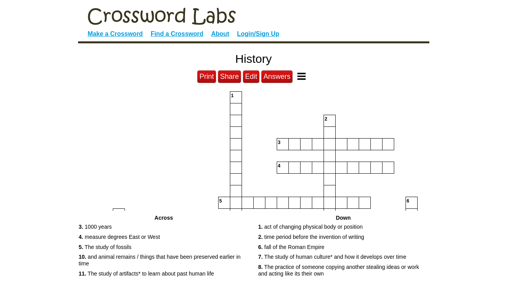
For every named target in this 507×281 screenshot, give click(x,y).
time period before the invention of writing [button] (311, 237)
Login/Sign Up (258, 33)
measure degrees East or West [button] (119, 237)
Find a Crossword (177, 33)
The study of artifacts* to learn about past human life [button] (146, 273)
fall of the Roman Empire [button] (291, 247)
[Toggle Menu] (301, 76)
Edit (251, 76)
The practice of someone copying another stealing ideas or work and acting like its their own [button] (338, 270)
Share (229, 76)
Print (206, 76)
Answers (276, 76)
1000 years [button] (95, 227)
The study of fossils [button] (105, 247)
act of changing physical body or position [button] (310, 227)
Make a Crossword (115, 33)
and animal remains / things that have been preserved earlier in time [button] (160, 260)
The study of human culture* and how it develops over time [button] (332, 257)
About (220, 33)
